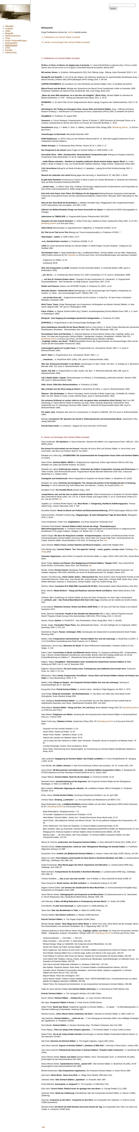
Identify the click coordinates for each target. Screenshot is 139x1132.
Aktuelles (9, 26)
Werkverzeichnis (12, 36)
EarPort (71, 32)
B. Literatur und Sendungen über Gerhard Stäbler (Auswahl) (66, 42)
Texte (7, 38)
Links (7, 48)
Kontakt (8, 50)
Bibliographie (11, 45)
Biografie (9, 33)
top (43, 1127)
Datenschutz (11, 52)
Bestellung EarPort (120, 127)
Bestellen (72, 255)
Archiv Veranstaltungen (16, 40)
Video (8, 31)
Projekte (9, 28)
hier (121, 485)
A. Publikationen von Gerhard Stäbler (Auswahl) (61, 37)
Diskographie (11, 43)
